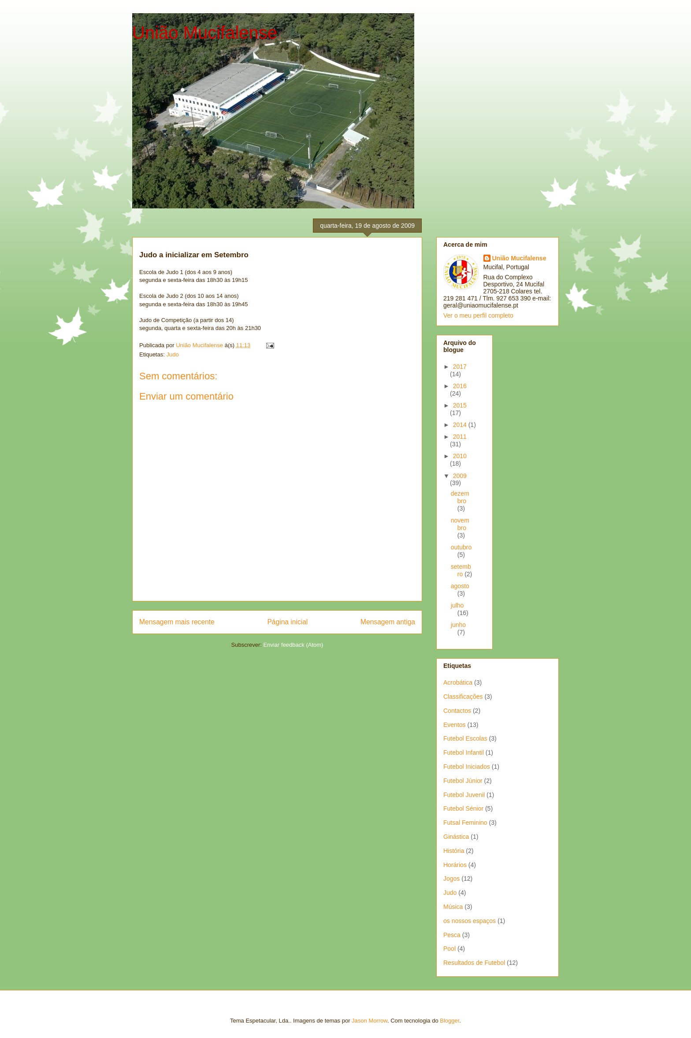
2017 (460, 366)
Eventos (454, 724)
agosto (460, 585)
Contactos (457, 710)
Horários (455, 864)
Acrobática (457, 682)
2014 (460, 424)
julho (457, 605)
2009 (460, 475)
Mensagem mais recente (177, 622)
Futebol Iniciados (466, 766)
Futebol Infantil (463, 752)
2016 (460, 385)
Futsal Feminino (465, 822)
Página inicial (287, 622)
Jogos (451, 878)
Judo (172, 354)
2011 (460, 436)
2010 (460, 456)
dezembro (460, 497)
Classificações (463, 696)
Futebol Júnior (463, 780)
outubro (461, 547)
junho (458, 624)
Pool (449, 948)
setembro (461, 570)
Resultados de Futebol (474, 962)
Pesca (452, 934)
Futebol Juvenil (464, 794)
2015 (460, 405)
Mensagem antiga (387, 622)
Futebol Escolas (465, 738)
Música (453, 906)
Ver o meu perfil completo (478, 315)
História (453, 850)
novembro (460, 524)
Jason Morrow (369, 1020)
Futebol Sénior (463, 808)
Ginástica (456, 836)
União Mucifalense (204, 32)
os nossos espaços (469, 920)
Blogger (449, 1020)
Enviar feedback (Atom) (293, 644)
